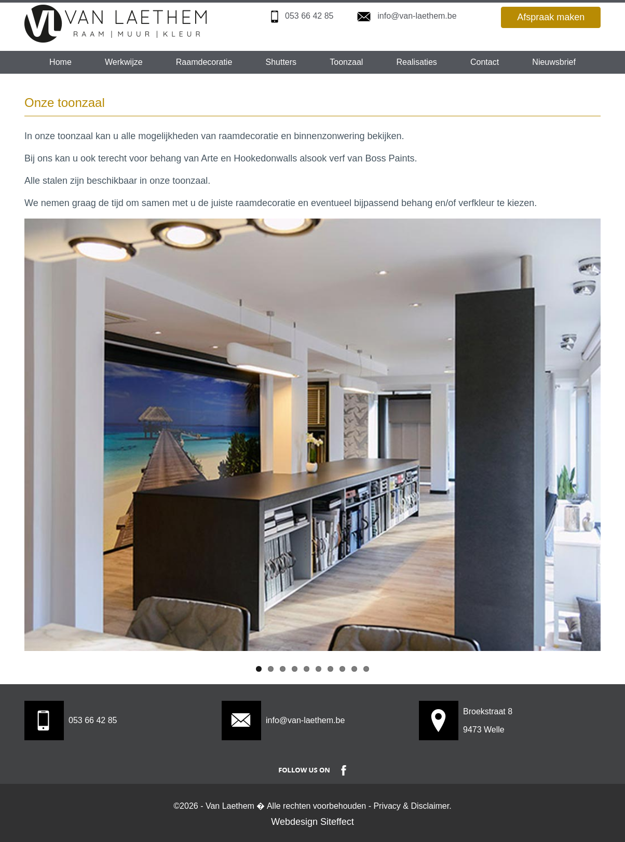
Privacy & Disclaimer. (412, 806)
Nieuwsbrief (554, 62)
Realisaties (417, 62)
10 (366, 669)
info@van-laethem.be (416, 15)
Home (60, 62)
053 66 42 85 (309, 15)
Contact (484, 62)
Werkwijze (124, 62)
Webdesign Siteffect (312, 822)
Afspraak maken (551, 17)
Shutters (281, 62)
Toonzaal (346, 62)
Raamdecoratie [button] (204, 62)
